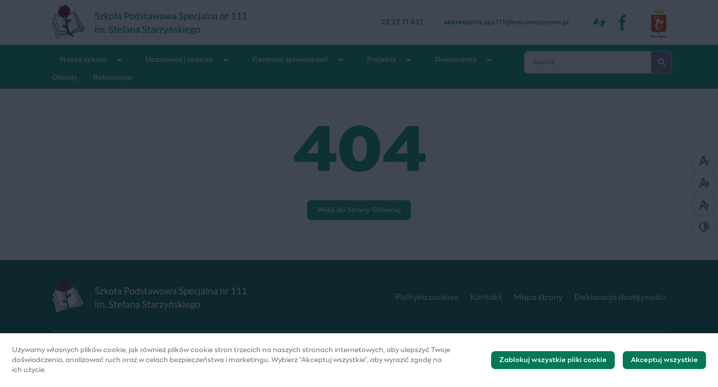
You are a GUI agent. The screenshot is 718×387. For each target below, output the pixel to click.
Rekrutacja (112, 77)
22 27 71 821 (402, 22)
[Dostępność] (599, 22)
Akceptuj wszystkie (664, 364)
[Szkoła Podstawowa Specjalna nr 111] (216, 22)
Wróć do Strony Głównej (359, 210)
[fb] (623, 22)
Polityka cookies (426, 297)
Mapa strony (538, 297)
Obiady (64, 77)
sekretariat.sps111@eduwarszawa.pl (506, 22)
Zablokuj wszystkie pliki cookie (553, 364)
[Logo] (215, 297)
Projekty (381, 59)
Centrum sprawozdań (290, 59)
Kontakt (486, 297)
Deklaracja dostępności (620, 297)
